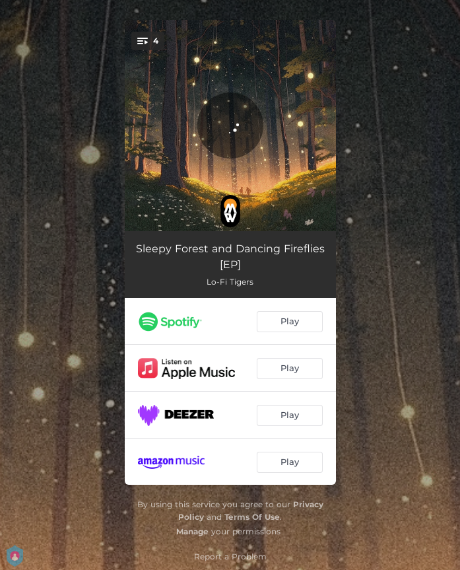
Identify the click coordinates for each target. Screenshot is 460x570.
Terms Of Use (252, 517)
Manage (192, 531)
